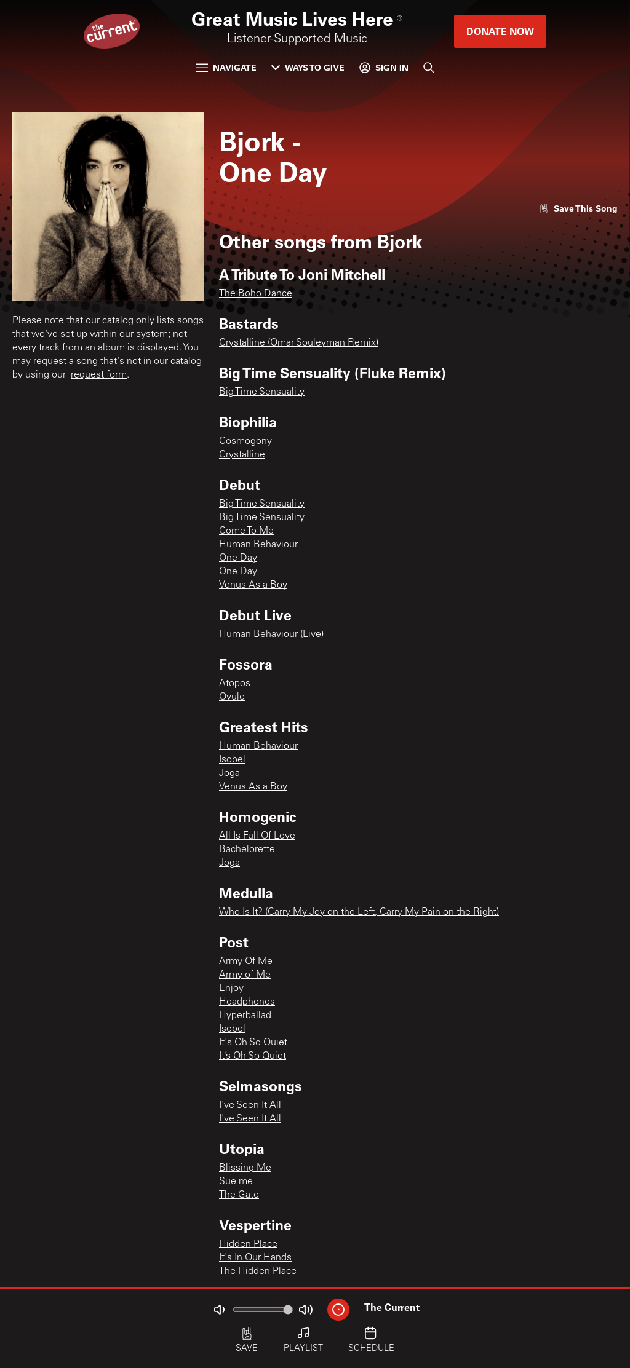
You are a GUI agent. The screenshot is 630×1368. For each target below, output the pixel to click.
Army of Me (245, 975)
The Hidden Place (258, 1271)
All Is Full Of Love (257, 836)
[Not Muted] (219, 1309)
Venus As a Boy (253, 585)
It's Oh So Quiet (253, 1043)
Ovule (232, 697)
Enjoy (231, 989)
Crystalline (242, 455)
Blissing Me (245, 1168)
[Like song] (578, 208)
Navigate (226, 67)
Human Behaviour (258, 545)
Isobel (232, 760)
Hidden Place (248, 1244)
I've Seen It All (250, 1105)
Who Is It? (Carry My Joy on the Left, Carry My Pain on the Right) (359, 912)
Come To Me (246, 531)
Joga (229, 773)
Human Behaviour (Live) (271, 634)
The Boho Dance (255, 294)
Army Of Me (246, 962)
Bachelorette (247, 850)
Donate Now (500, 31)
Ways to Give (308, 67)
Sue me (236, 1182)
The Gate (239, 1195)
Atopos (234, 684)
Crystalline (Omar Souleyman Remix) (298, 343)
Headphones (247, 1002)
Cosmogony (245, 441)
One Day (238, 558)
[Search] (428, 68)
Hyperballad (245, 1016)
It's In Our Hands (255, 1258)
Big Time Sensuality (262, 392)
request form (99, 375)
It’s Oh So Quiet (252, 1056)
